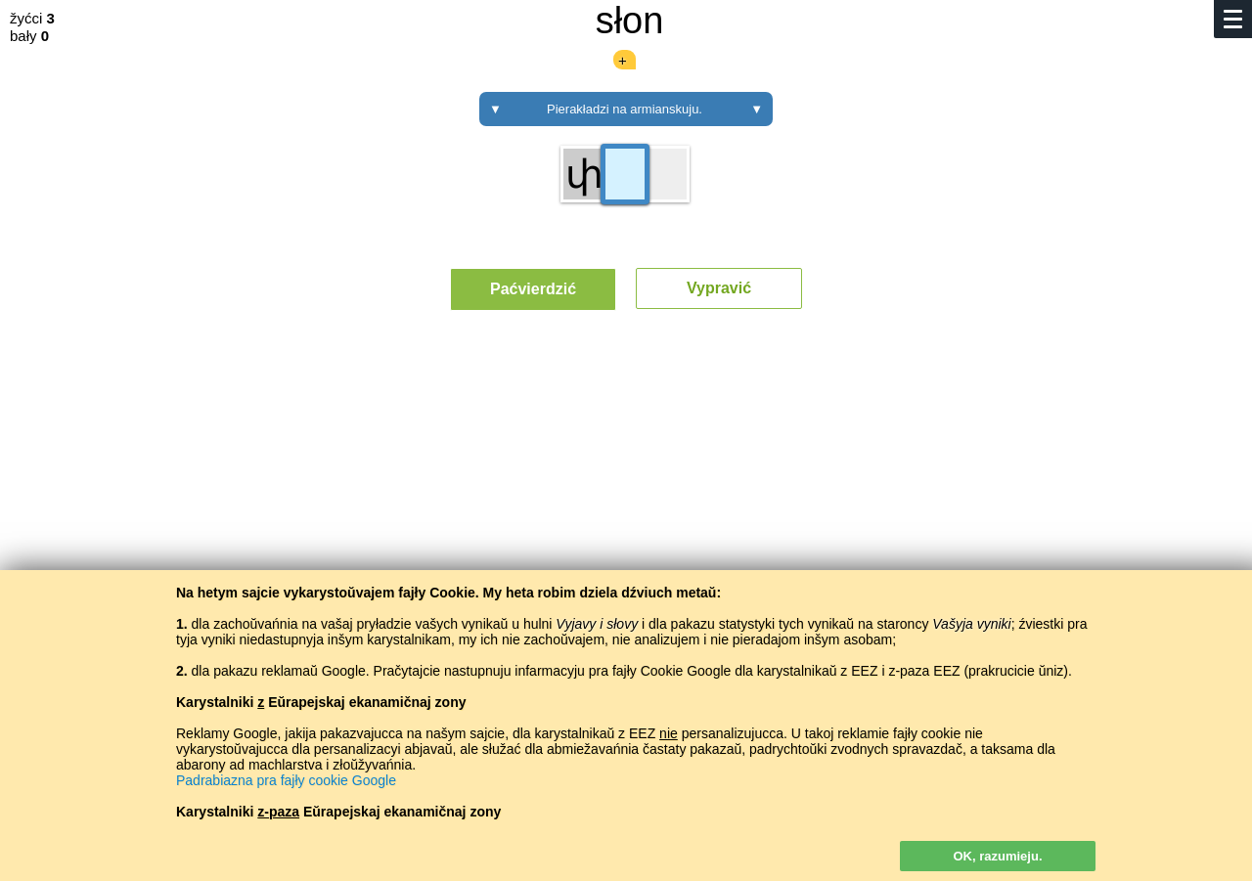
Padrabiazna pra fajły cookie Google (286, 780)
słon (630, 20)
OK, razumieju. (997, 856)
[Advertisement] (626, 506)
